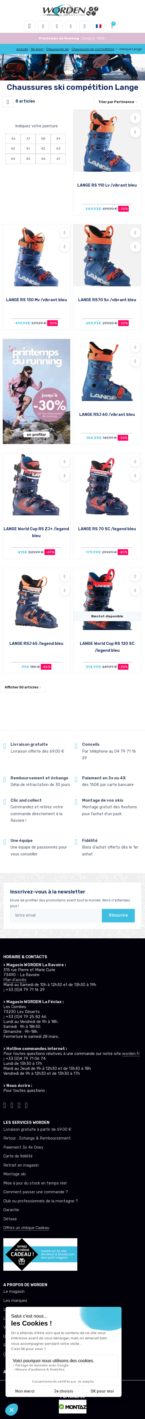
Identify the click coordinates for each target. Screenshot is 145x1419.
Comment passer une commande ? (35, 1192)
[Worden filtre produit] (7, 101)
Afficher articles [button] (21, 687)
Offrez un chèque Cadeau (26, 1228)
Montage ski (14, 1174)
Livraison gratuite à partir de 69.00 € (37, 1129)
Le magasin (14, 1291)
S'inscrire (118, 915)
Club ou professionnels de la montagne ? (40, 1201)
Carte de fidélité (18, 1156)
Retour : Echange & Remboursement (37, 1138)
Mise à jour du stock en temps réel (35, 1183)
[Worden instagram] (11, 1104)
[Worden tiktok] (4, 1104)
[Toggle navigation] (29, 26)
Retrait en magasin (21, 1165)
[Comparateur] (84, 26)
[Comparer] (135, 132)
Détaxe (10, 1219)
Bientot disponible (107, 616)
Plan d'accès (15, 980)
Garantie (11, 1210)
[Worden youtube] (26, 1104)
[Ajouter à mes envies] (135, 117)
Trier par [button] (116, 102)
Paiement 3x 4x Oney (23, 1147)
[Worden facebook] (19, 1104)
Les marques (15, 1300)
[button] (43, 26)
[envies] (71, 26)
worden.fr (131, 1053)
